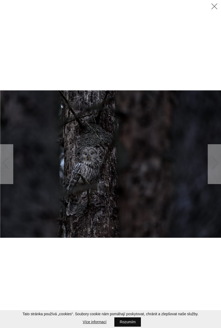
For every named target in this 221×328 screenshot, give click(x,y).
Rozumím (128, 322)
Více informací (94, 322)
